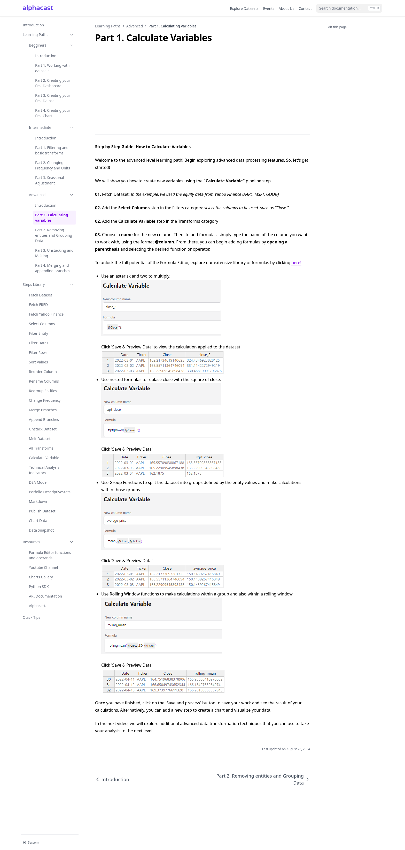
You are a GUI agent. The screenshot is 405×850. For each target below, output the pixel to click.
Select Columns (42, 323)
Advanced (51, 194)
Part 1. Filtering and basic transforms (51, 150)
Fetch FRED (38, 304)
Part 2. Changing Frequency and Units (52, 165)
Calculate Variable (44, 457)
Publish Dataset (42, 511)
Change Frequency (45, 400)
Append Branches (44, 419)
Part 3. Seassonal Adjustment (49, 180)
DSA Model (38, 482)
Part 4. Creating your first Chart (52, 113)
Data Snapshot (41, 530)
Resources (48, 541)
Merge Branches (43, 409)
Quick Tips (31, 617)
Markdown (38, 501)
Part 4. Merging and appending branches (52, 268)
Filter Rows (38, 352)
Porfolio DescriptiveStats (50, 491)
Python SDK (46, 586)
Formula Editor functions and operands (50, 555)
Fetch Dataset (40, 295)
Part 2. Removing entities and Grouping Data (53, 235)
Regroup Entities (43, 390)
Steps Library (48, 284)
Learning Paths (48, 34)
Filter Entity (38, 333)
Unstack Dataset (43, 429)
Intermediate (51, 127)
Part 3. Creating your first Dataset (52, 98)
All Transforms (41, 448)
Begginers (51, 45)
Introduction (33, 25)
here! (296, 262)
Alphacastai (38, 605)
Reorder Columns (44, 371)
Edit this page (336, 27)
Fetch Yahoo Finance (46, 314)
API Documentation (46, 596)
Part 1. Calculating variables (51, 217)
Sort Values (38, 362)
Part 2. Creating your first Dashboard (52, 83)
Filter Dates (38, 342)
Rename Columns (44, 381)
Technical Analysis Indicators (44, 470)
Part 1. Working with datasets (52, 68)
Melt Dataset (40, 438)
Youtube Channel (46, 567)
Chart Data (38, 520)
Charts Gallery (46, 576)
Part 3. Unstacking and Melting (54, 253)
